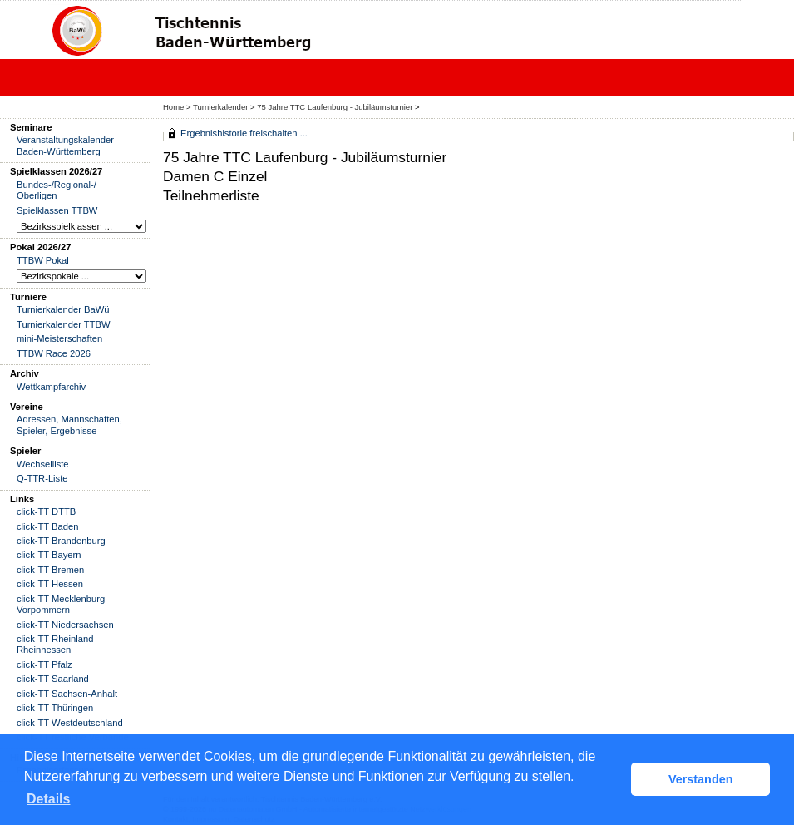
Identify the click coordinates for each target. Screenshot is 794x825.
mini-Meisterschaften (59, 338)
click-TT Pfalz (44, 664)
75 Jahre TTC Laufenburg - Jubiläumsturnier (334, 106)
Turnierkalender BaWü (63, 309)
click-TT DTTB (46, 511)
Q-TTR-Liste (42, 478)
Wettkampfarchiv (51, 387)
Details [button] (48, 799)
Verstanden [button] (700, 779)
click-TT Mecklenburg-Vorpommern (62, 604)
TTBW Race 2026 (54, 353)
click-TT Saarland (53, 679)
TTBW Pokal (43, 260)
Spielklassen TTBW (57, 210)
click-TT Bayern (49, 555)
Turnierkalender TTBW (64, 324)
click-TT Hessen (50, 584)
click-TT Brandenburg (61, 541)
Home (173, 106)
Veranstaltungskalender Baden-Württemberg (65, 145)
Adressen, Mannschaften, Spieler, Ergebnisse (69, 424)
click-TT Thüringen (55, 708)
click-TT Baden (47, 526)
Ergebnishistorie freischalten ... (244, 133)
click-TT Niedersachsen (65, 625)
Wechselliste (43, 464)
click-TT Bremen (50, 570)
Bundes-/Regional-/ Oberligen (56, 190)
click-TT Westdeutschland (70, 723)
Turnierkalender (220, 106)
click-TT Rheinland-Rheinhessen (56, 644)
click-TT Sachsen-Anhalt (67, 694)
